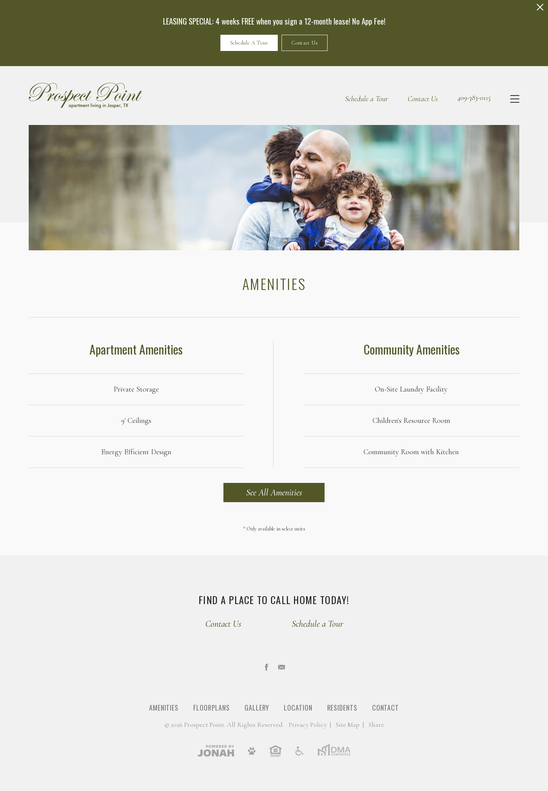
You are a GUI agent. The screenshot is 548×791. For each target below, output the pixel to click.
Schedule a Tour (366, 98)
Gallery (257, 707)
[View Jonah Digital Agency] (216, 750)
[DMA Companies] (333, 750)
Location (298, 707)
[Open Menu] (514, 99)
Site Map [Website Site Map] (348, 724)
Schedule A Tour (249, 43)
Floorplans (211, 707)
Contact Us (304, 43)
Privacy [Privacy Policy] (308, 724)
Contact (385, 707)
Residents (342, 707)
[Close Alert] (540, 7)
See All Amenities (274, 492)
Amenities (164, 707)
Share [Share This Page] (376, 724)
